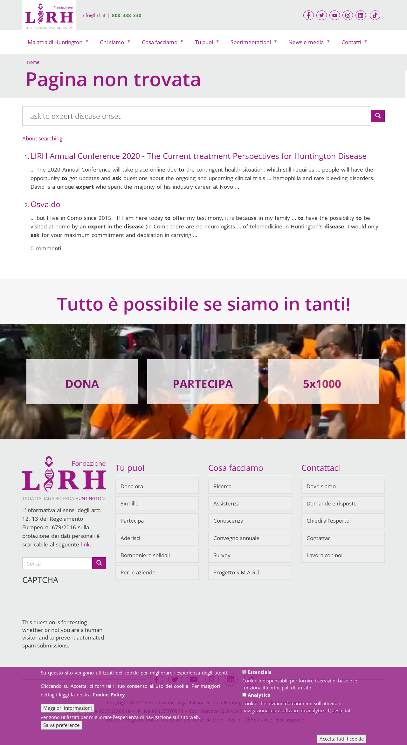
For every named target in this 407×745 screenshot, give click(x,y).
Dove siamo (321, 486)
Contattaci (319, 538)
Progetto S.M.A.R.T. (237, 572)
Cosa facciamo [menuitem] (161, 43)
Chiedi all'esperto (328, 520)
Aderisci (130, 538)
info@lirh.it (93, 15)
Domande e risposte (332, 503)
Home (33, 62)
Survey (222, 555)
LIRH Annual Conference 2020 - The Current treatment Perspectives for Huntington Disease (199, 155)
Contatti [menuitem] (352, 43)
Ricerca (222, 486)
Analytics (259, 695)
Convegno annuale (236, 538)
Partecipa (132, 520)
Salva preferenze (61, 725)
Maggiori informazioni (67, 708)
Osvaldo (45, 204)
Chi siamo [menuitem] (113, 43)
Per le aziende (138, 572)
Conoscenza (228, 520)
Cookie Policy (109, 694)
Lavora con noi (324, 555)
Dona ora (132, 486)
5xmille (130, 503)
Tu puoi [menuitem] (205, 43)
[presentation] (70, 606)
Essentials (259, 672)
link (85, 544)
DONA (82, 383)
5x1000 (322, 383)
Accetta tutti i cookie (342, 738)
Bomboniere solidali (145, 555)
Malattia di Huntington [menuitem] (56, 43)
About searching (42, 138)
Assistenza (226, 503)
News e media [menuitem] (307, 43)
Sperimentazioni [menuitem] (252, 43)
